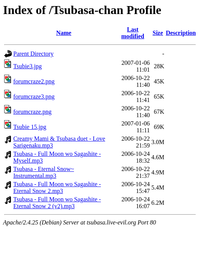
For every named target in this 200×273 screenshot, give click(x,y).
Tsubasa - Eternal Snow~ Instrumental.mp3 (43, 172)
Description (181, 33)
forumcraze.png (32, 111)
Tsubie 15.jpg (29, 127)
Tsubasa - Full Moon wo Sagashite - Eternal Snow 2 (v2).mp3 (57, 202)
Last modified (132, 32)
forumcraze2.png (34, 81)
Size (158, 33)
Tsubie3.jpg (27, 66)
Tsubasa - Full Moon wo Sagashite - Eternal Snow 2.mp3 (57, 187)
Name (63, 33)
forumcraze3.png (34, 96)
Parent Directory (33, 53)
